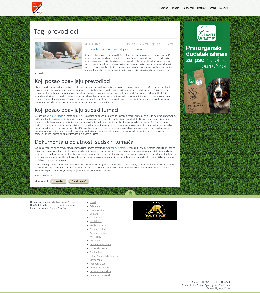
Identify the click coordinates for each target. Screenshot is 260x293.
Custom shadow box (100, 271)
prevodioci (59, 181)
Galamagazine (97, 210)
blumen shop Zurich (100, 244)
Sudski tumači (79, 181)
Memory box (96, 259)
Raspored (188, 7)
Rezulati (201, 7)
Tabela (175, 7)
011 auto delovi (98, 229)
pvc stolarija (96, 240)
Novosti (223, 7)
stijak (90, 44)
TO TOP (130, 191)
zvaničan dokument (115, 147)
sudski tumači (57, 115)
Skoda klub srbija (99, 225)
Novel (93, 202)
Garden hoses (97, 252)
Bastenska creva (98, 248)
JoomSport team (222, 285)
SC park (94, 213)
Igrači (213, 7)
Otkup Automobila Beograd (104, 256)
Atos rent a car (97, 263)
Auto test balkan (98, 232)
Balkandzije (96, 217)
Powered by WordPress (218, 288)
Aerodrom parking (99, 267)
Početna (163, 7)
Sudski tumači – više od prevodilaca (113, 49)
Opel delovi (96, 221)
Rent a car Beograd (100, 275)
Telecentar (95, 206)
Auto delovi (96, 236)
